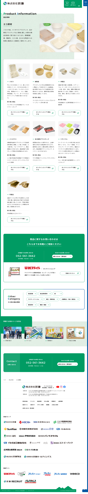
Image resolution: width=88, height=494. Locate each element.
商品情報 (11, 378)
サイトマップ (31, 491)
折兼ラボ (42, 405)
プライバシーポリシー (6, 491)
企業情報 (25, 405)
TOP (4, 378)
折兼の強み (26, 400)
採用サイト (33, 405)
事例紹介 (58, 400)
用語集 (60, 405)
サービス (34, 400)
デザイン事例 (51, 405)
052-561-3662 (25, 255)
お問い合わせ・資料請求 (61, 256)
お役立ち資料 (26, 409)
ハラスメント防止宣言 (20, 491)
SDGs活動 (50, 400)
